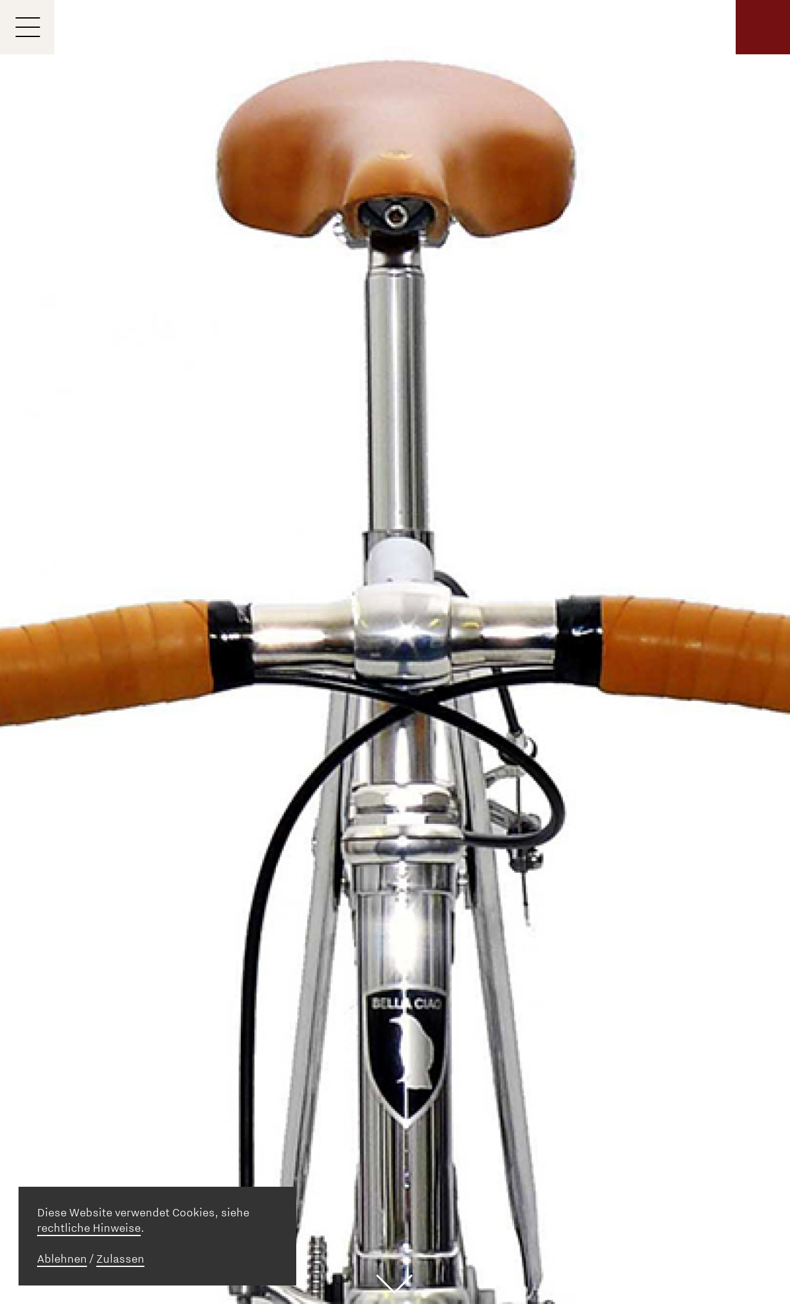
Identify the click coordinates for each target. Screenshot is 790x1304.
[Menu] (27, 27)
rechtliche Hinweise (89, 1228)
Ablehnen (62, 1259)
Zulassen (120, 1259)
